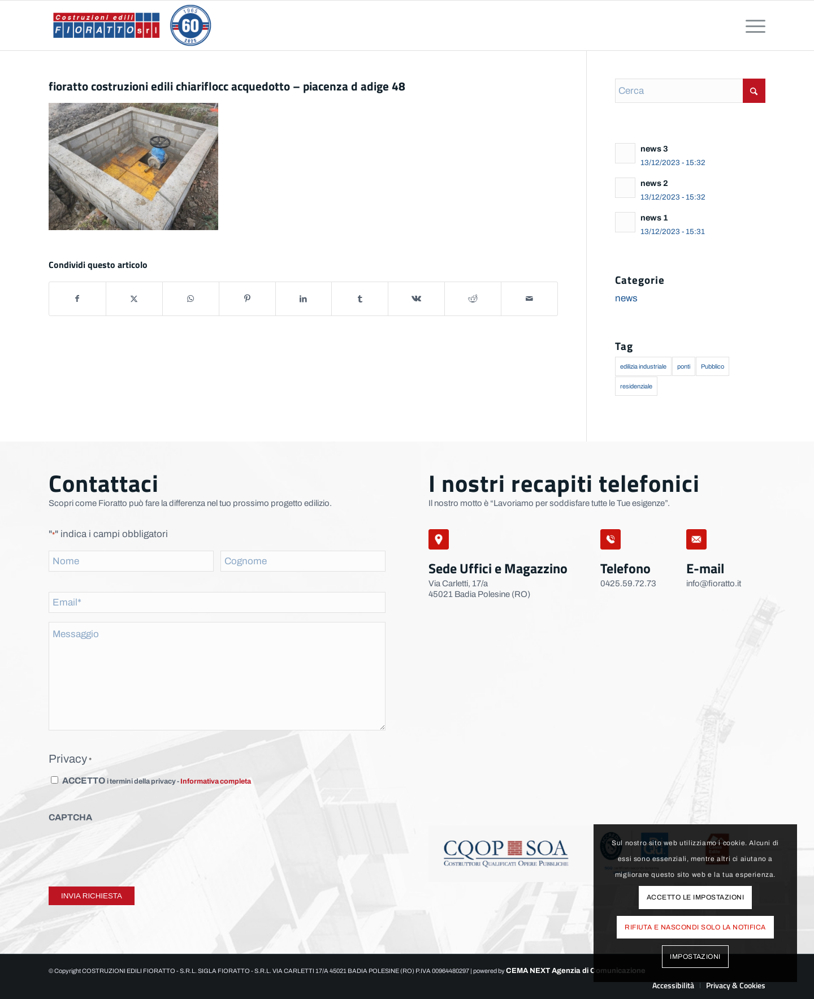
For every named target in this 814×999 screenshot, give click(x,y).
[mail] (696, 539)
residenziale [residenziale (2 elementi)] (636, 386)
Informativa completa (215, 781)
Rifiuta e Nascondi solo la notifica (695, 927)
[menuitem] (751, 25)
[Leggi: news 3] (625, 153)
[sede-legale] (438, 539)
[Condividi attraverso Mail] (529, 298)
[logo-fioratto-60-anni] (132, 25)
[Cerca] (690, 91)
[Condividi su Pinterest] (247, 298)
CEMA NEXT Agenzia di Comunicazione (576, 971)
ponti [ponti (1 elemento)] (683, 366)
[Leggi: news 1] (625, 222)
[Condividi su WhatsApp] (191, 298)
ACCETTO (156, 780)
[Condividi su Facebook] (77, 298)
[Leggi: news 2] (625, 188)
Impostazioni (695, 957)
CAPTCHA (70, 817)
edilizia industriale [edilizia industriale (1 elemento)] (643, 366)
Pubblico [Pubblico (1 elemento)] (712, 366)
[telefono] (610, 539)
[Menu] (751, 25)
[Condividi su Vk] (416, 298)
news (626, 298)
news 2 (654, 183)
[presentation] (134, 852)
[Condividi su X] (134, 298)
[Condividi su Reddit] (473, 298)
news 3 (654, 148)
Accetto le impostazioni (695, 897)
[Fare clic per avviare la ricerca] (754, 91)
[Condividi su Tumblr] (360, 298)
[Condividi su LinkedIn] (304, 298)
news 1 (654, 217)
